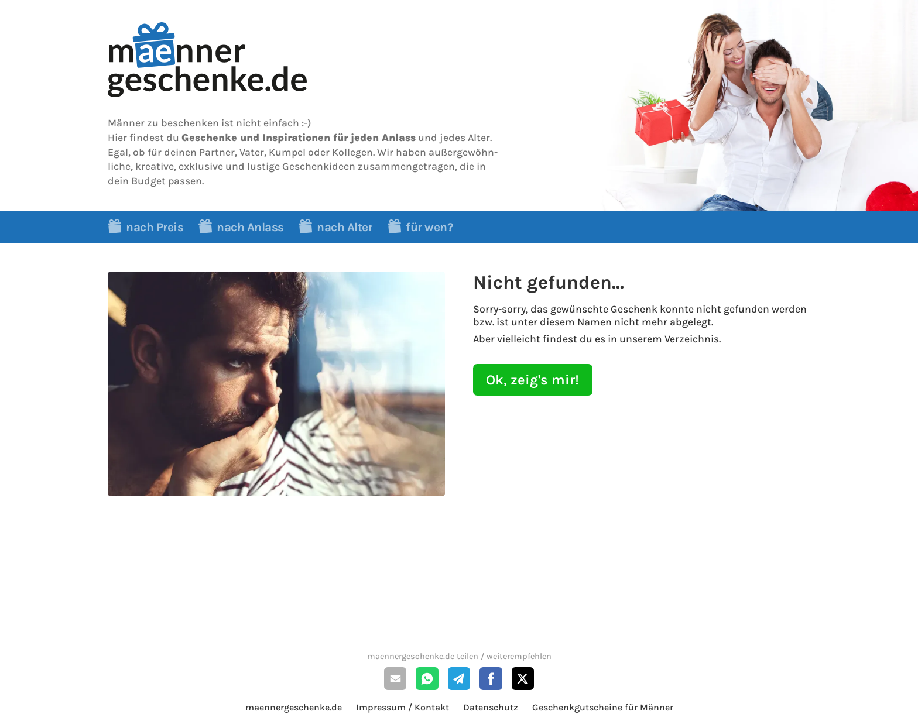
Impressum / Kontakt (402, 707)
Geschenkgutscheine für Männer (602, 707)
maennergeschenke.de (293, 707)
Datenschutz (490, 707)
